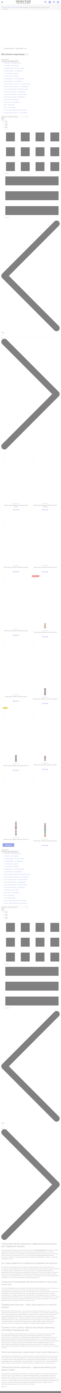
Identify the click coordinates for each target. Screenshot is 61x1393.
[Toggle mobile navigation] (2, 2)
